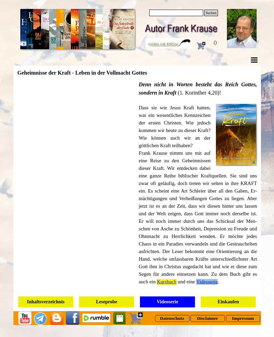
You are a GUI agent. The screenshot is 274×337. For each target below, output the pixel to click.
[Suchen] (176, 13)
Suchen (211, 13)
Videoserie (207, 281)
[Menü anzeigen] (254, 60)
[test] (172, 318)
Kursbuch (166, 281)
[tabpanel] (198, 186)
